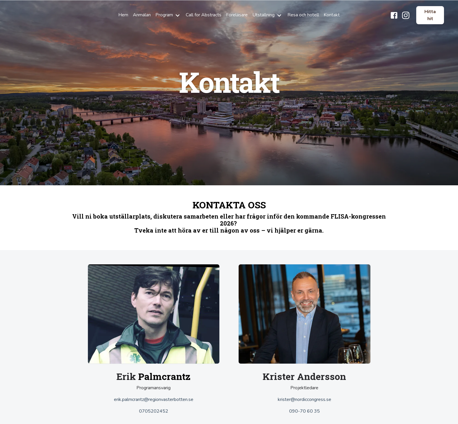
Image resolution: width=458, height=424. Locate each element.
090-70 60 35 (304, 411)
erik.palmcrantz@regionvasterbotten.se (153, 399)
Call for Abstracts (203, 15)
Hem (123, 15)
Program (168, 15)
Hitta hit (430, 15)
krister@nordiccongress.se (304, 399)
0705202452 (153, 411)
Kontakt (332, 15)
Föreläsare (237, 15)
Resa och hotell (303, 15)
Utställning (267, 15)
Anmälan (142, 15)
